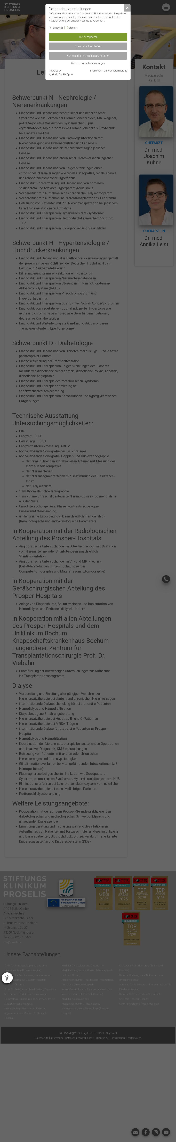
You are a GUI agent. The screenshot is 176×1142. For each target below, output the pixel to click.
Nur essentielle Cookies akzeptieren (88, 55)
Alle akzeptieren (88, 37)
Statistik (73, 27)
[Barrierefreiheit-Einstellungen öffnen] (7, 977)
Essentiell (58, 27)
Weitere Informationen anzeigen (88, 63)
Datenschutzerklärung (115, 70)
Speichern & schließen (88, 46)
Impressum (96, 70)
